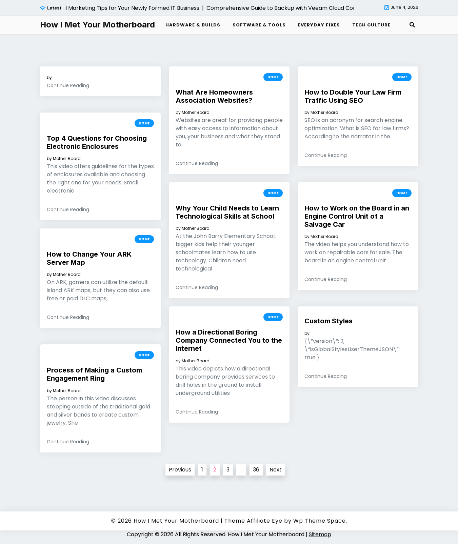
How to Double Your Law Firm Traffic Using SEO (352, 96)
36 (256, 470)
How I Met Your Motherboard (97, 24)
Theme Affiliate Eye (253, 521)
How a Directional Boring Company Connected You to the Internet (229, 340)
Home (273, 77)
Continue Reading (68, 85)
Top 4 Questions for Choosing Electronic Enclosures (97, 142)
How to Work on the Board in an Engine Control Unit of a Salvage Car (356, 216)
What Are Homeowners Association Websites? (214, 96)
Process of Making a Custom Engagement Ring (94, 374)
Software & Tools (259, 25)
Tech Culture (371, 25)
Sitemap (320, 534)
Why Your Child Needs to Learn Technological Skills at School (227, 212)
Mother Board (196, 112)
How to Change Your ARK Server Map (89, 258)
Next (276, 470)
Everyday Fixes (319, 25)
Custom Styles (328, 321)
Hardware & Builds (192, 25)
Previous (180, 470)
